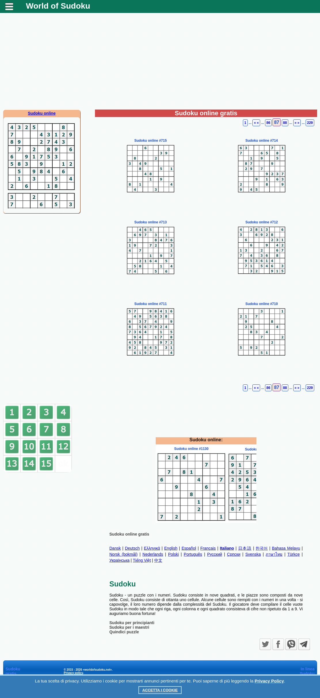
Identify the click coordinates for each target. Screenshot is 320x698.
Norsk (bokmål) (123, 554)
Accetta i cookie (160, 690)
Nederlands (152, 554)
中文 (158, 560)
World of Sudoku (58, 5)
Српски (233, 554)
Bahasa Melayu (286, 548)
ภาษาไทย (274, 554)
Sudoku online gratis (129, 534)
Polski (173, 554)
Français (208, 548)
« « (256, 123)
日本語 (245, 548)
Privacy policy (73, 672)
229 (310, 123)
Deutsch (132, 548)
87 (276, 122)
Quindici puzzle (124, 632)
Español (189, 548)
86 (268, 123)
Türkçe (293, 554)
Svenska (253, 554)
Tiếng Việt (142, 560)
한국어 (262, 548)
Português (193, 554)
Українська (119, 560)
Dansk (115, 548)
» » (297, 123)
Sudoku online (42, 113)
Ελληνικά (152, 548)
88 (285, 123)
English (171, 548)
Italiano (227, 548)
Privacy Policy (269, 680)
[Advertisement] (160, 63)
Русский (214, 554)
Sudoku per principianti (131, 622)
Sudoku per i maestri (129, 627)
